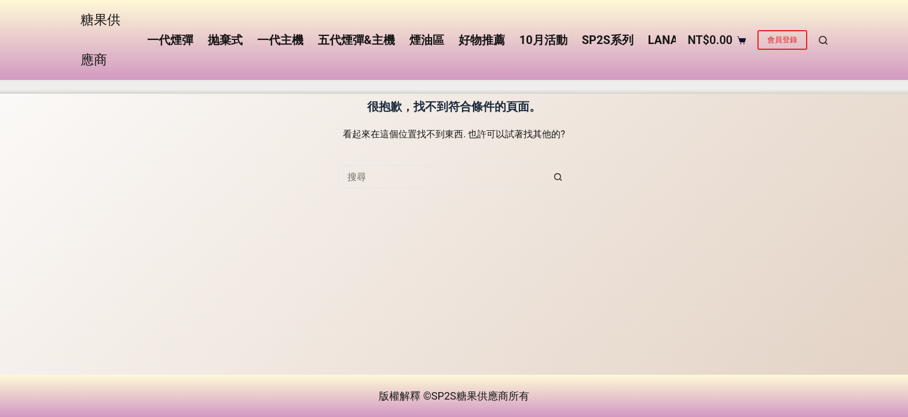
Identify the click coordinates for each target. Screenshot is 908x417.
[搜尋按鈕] (558, 176)
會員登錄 (782, 39)
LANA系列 (674, 40)
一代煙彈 (170, 40)
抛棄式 (225, 40)
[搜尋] (823, 40)
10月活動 (543, 40)
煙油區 (426, 40)
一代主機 (280, 40)
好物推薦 (482, 40)
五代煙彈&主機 (356, 40)
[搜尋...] (442, 176)
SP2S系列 (608, 40)
